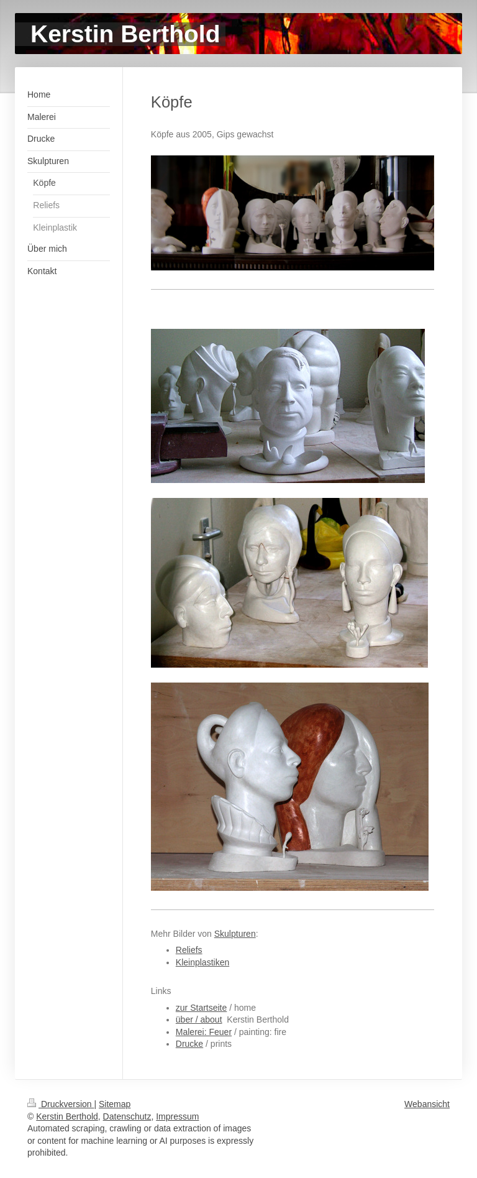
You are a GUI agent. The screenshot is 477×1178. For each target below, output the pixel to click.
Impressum (177, 1116)
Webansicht (427, 1104)
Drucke (189, 1044)
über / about (199, 1019)
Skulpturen (235, 934)
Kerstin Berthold (67, 1116)
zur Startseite (201, 1008)
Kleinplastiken (202, 962)
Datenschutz (127, 1116)
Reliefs (189, 950)
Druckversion (60, 1104)
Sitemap (114, 1104)
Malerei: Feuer (204, 1032)
